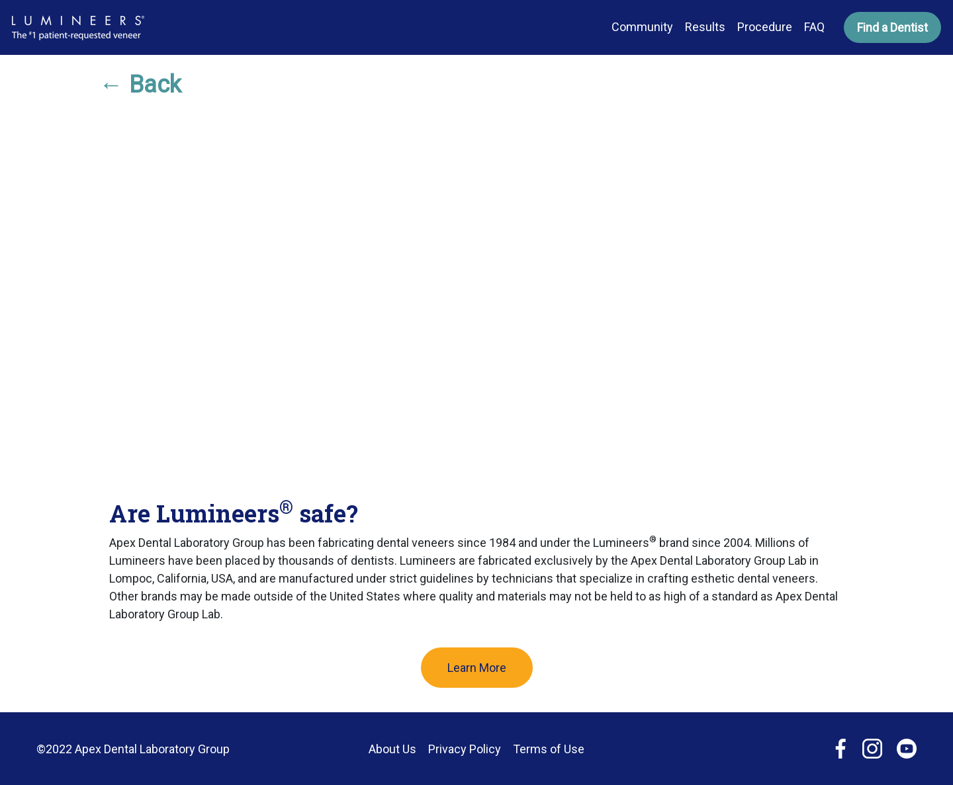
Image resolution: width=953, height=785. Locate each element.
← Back (140, 85)
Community (642, 27)
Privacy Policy (464, 749)
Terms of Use (548, 749)
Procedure (764, 27)
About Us (392, 749)
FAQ (814, 27)
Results (705, 27)
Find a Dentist (892, 27)
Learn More (476, 668)
